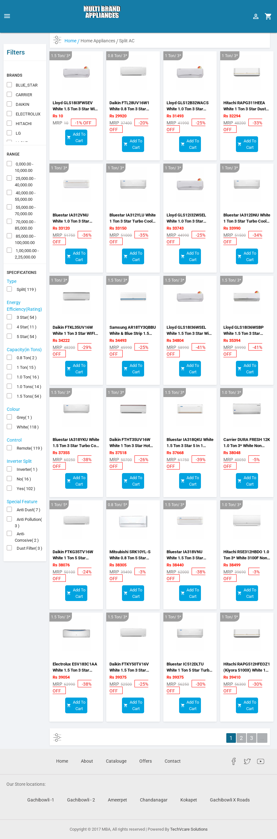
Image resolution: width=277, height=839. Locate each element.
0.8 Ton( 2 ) (26, 344)
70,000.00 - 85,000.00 (25, 209)
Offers (145, 761)
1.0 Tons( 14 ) (28, 373)
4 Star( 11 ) (26, 313)
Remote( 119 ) (28, 435)
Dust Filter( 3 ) (28, 535)
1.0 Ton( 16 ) (27, 363)
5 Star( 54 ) (26, 323)
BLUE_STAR (26, 72)
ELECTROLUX (27, 100)
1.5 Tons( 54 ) (28, 383)
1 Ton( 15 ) (25, 354)
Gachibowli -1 (40, 799)
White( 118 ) (27, 413)
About (87, 761)
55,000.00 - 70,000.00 (25, 195)
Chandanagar (154, 799)
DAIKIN (22, 91)
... (262, 738)
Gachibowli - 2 (81, 799)
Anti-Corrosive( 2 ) (27, 521)
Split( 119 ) (25, 276)
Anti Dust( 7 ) (27, 496)
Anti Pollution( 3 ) (28, 507)
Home (72, 40)
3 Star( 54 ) (26, 304)
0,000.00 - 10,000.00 (24, 151)
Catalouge (116, 761)
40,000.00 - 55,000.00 (25, 180)
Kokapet (188, 799)
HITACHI (23, 110)
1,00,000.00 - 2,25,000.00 (27, 238)
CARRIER (23, 81)
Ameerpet (117, 799)
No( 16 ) (23, 465)
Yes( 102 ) (25, 475)
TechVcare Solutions (189, 829)
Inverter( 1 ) (26, 456)
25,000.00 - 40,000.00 (25, 166)
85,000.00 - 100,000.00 (25, 223)
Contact (173, 761)
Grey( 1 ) (23, 404)
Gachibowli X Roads (230, 799)
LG (18, 120)
